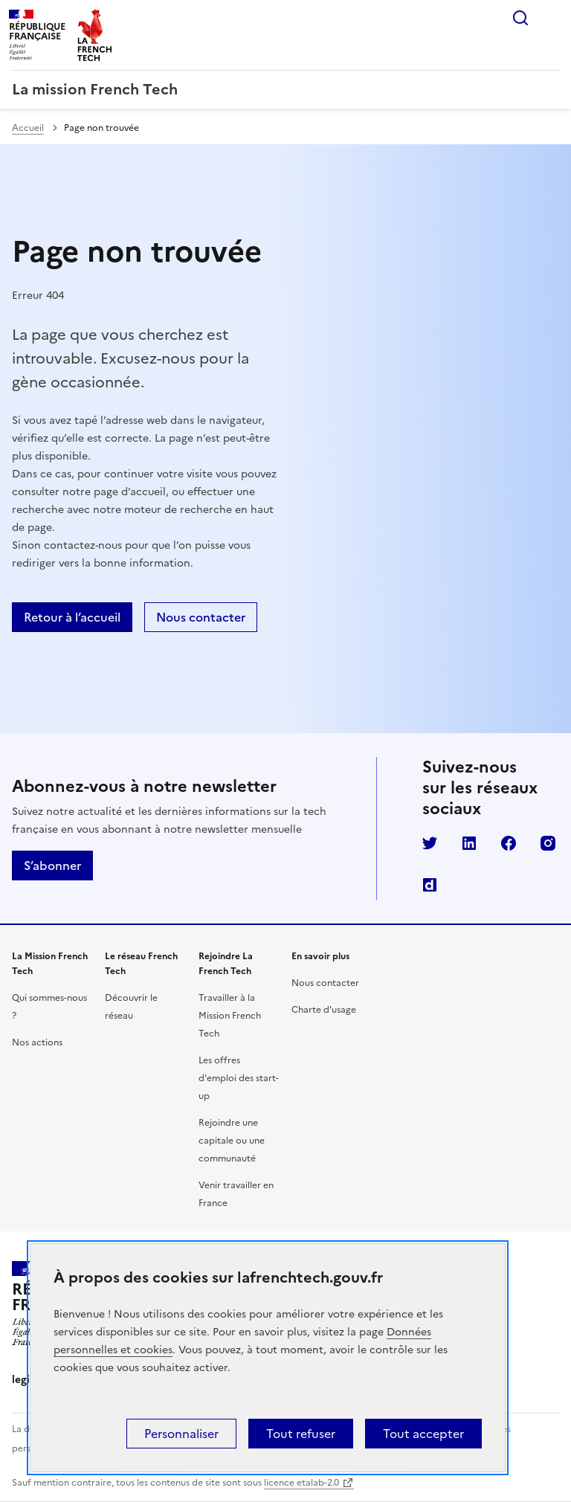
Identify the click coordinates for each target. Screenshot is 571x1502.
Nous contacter (200, 617)
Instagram (548, 843)
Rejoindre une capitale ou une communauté (232, 1140)
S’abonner (52, 865)
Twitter (430, 843)
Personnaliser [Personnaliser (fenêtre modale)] (181, 1434)
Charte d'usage (323, 1009)
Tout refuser (300, 1434)
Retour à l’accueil (72, 617)
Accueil (28, 128)
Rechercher (520, 18)
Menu (550, 18)
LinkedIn (469, 843)
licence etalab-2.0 (301, 1482)
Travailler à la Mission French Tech (230, 1015)
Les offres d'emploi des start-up (239, 1078)
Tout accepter (423, 1434)
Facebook (508, 843)
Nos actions (37, 1042)
